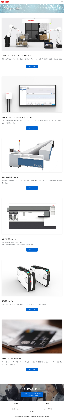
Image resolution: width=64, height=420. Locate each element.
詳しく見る (32, 66)
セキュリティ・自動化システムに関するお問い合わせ (33, 394)
